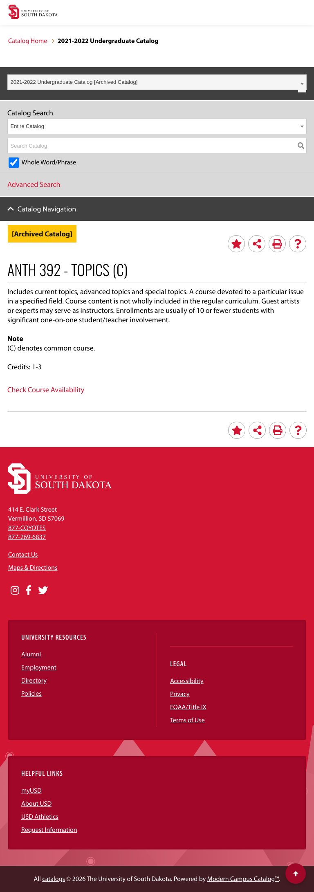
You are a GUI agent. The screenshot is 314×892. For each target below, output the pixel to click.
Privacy (180, 694)
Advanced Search (34, 184)
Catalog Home (27, 41)
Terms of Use (187, 720)
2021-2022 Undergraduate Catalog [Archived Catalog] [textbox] (74, 82)
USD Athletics (39, 817)
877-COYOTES (27, 528)
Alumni (31, 654)
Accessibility (187, 681)
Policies (31, 694)
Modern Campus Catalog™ (243, 879)
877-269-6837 (27, 537)
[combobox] (157, 82)
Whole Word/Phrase (49, 162)
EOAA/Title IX (188, 707)
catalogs (53, 879)
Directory (34, 680)
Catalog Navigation (47, 208)
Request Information (49, 830)
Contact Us (23, 554)
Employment (38, 667)
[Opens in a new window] (15, 590)
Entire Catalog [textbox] (27, 126)
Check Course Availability (45, 389)
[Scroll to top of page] (295, 873)
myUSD (31, 790)
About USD (36, 804)
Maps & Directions (32, 568)
